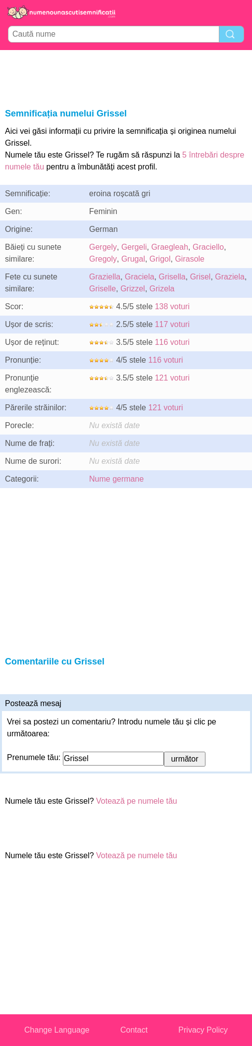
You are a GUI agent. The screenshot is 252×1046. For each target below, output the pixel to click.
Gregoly (103, 259)
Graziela (230, 277)
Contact (134, 1030)
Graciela (139, 277)
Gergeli (134, 247)
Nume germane (116, 479)
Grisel (200, 277)
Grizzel (132, 288)
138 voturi (172, 306)
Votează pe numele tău (136, 801)
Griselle (102, 288)
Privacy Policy (203, 1030)
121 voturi (172, 378)
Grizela (162, 288)
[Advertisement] (126, 77)
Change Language (57, 1030)
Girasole (189, 259)
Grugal (133, 259)
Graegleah (169, 247)
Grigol (160, 259)
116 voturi (172, 342)
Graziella (104, 277)
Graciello (208, 247)
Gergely (103, 247)
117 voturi (172, 324)
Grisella (172, 277)
